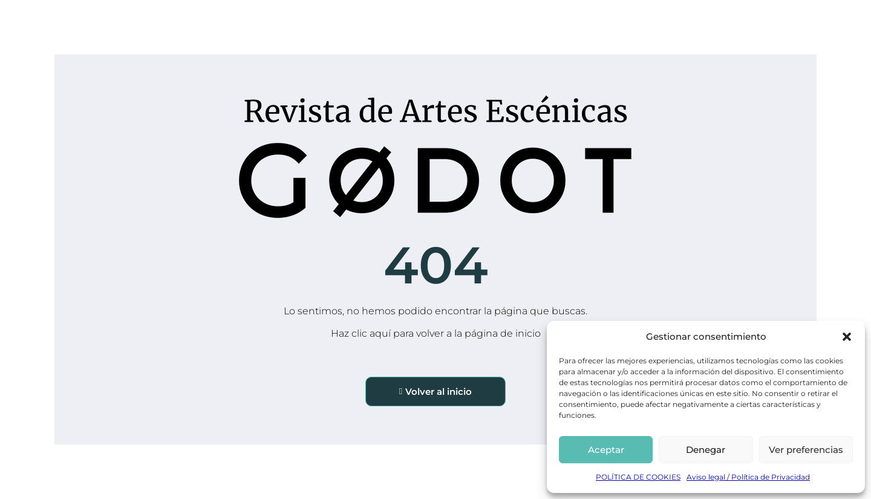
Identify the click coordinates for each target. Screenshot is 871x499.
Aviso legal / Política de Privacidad (748, 476)
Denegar (705, 449)
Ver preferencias (806, 449)
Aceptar (606, 449)
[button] (847, 337)
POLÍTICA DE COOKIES (638, 476)
